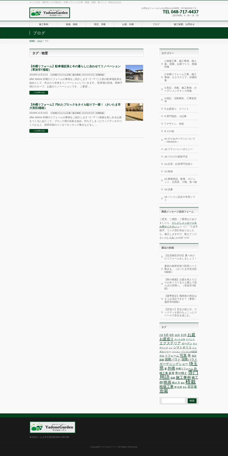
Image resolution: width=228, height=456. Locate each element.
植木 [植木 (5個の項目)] (183, 383)
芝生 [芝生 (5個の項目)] (185, 387)
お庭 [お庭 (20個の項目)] (191, 334)
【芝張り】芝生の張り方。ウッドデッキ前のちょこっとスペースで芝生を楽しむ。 (180, 312)
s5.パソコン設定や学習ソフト (179, 198)
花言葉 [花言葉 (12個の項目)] (192, 387)
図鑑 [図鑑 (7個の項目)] (161, 359)
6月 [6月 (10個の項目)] (171, 335)
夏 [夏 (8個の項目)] (165, 368)
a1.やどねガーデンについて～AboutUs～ (179, 140)
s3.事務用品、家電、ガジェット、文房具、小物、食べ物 (180, 180)
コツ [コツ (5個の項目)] (171, 348)
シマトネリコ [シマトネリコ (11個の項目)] (182, 347)
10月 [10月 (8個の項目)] (177, 335)
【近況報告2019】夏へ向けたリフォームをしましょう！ (180, 257)
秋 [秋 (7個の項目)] (175, 387)
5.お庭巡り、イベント (176, 108)
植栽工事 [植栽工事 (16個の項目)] (166, 387)
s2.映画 (168, 171)
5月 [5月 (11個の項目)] (166, 335)
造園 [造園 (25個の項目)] (163, 391)
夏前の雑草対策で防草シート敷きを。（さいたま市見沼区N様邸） (180, 268)
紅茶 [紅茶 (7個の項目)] (179, 387)
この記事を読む (39, 92)
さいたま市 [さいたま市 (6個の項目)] (179, 339)
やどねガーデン (109, 447)
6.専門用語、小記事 (175, 116)
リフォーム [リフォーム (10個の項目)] (172, 355)
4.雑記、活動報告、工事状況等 (180, 100)
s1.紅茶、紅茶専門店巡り (178, 164)
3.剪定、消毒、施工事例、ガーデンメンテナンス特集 (180, 89)
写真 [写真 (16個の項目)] (183, 355)
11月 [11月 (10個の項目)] (184, 335)
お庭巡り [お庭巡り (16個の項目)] (166, 339)
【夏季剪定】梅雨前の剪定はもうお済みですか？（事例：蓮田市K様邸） (180, 298)
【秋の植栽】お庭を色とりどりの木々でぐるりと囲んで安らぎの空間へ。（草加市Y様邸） (180, 284)
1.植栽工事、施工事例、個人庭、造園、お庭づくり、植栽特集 (180, 63)
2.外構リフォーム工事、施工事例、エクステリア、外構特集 (77, 75)
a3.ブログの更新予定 (176, 156)
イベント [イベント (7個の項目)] (190, 339)
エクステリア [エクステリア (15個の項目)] (170, 343)
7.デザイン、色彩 (174, 123)
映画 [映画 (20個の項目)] (167, 382)
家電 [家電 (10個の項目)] (171, 373)
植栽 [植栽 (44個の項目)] (190, 382)
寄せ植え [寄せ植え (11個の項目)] (181, 373)
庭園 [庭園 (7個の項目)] (172, 378)
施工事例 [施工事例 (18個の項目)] (183, 377)
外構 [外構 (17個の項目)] (171, 368)
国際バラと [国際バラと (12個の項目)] (173, 359)
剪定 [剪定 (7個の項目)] (194, 356)
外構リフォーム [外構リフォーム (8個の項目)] (184, 368)
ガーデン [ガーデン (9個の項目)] (187, 343)
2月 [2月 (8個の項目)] (161, 335)
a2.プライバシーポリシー (178, 149)
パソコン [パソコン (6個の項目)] (176, 351)
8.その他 (169, 131)
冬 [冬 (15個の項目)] (189, 355)
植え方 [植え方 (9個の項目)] (176, 382)
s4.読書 (168, 189)
